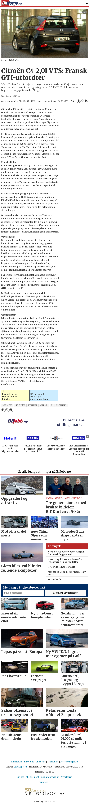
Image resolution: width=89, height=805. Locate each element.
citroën (44, 405)
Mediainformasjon (50, 777)
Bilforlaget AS (20, 767)
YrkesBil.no (53, 762)
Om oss (20, 777)
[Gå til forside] (11, 3)
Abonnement (32, 777)
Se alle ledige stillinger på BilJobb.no (44, 471)
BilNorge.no (16, 762)
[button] (87, 436)
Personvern (44, 782)
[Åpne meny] (86, 3)
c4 (52, 405)
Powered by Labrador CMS (44, 802)
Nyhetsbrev (66, 777)
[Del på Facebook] (78, 101)
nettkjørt (20, 405)
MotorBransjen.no (69, 762)
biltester (7, 405)
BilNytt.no (29, 762)
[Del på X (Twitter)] (82, 101)
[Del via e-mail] (86, 101)
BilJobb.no (41, 762)
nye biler (32, 405)
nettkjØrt (61, 405)
